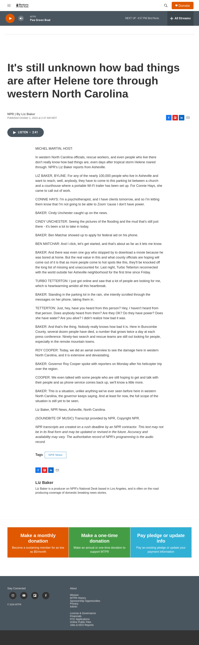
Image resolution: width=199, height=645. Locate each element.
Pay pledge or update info (161, 538)
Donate (184, 6)
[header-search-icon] (165, 5)
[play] (10, 18)
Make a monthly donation (38, 538)
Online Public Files (80, 622)
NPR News (55, 454)
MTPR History (78, 598)
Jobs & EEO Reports (82, 625)
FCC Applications (80, 619)
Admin (73, 606)
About (73, 588)
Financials (76, 616)
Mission (74, 595)
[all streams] (180, 18)
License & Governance (83, 613)
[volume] (21, 18)
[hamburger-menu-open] (8, 5)
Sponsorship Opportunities (85, 601)
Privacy (74, 603)
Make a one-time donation (99, 538)
